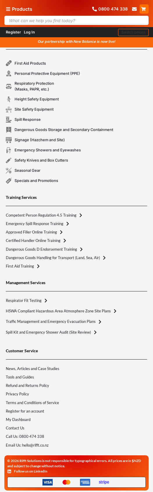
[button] (133, 32)
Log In (29, 32)
